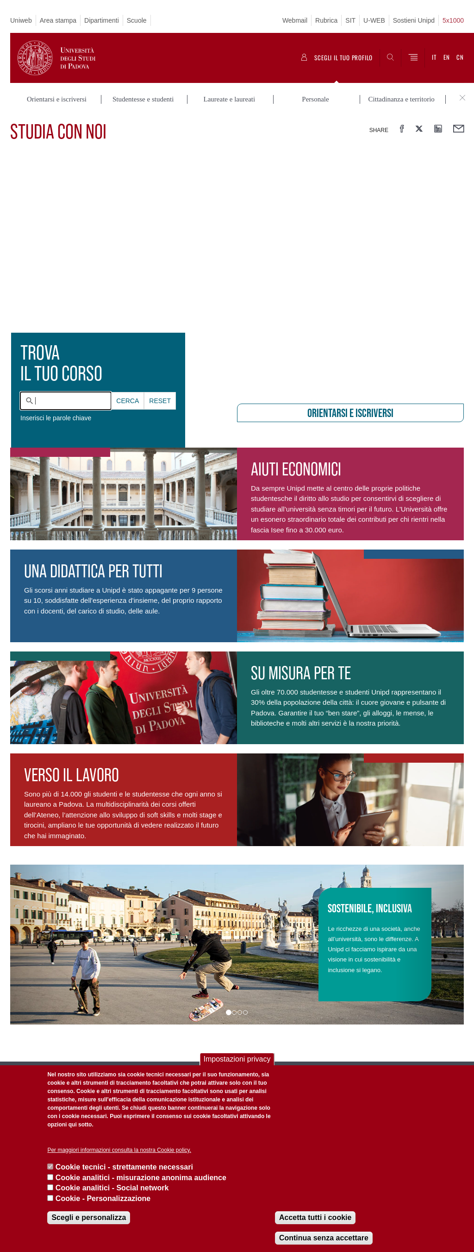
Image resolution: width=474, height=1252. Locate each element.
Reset (160, 401)
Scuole (137, 20)
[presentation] (237, 273)
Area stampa (58, 20)
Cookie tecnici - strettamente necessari (124, 1167)
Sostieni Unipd (414, 20)
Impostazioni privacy (237, 1059)
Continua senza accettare (323, 1238)
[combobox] (65, 401)
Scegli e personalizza (88, 1217)
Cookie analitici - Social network (112, 1188)
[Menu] (412, 58)
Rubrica (326, 20)
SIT (350, 20)
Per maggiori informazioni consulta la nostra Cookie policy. (119, 1150)
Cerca (127, 401)
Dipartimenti (101, 20)
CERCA (127, 401)
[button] (44, 944)
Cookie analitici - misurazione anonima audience (141, 1178)
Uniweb (21, 20)
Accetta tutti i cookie (315, 1217)
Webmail (294, 20)
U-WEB (374, 20)
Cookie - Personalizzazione (103, 1198)
